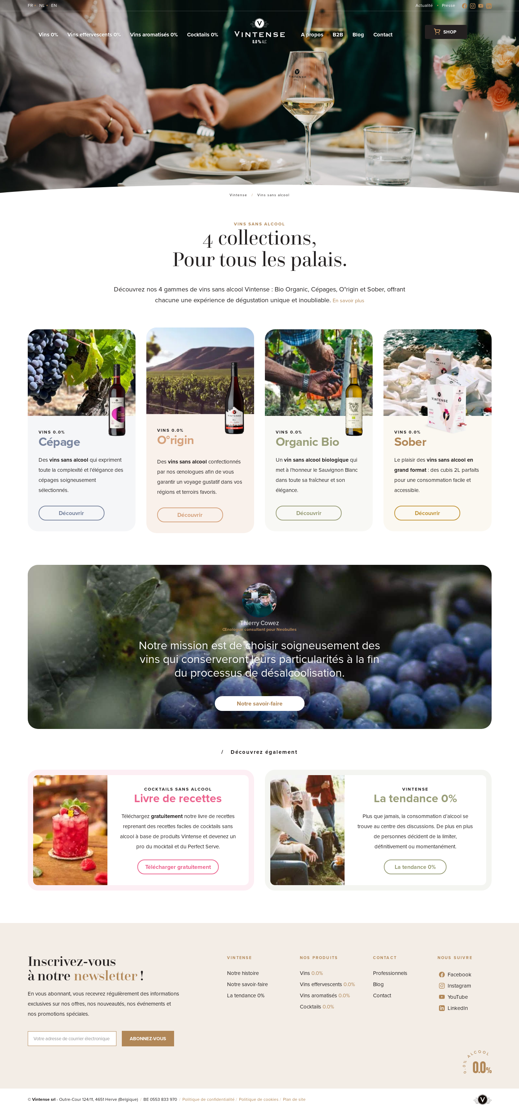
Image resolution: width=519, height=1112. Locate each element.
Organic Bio (307, 441)
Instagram (455, 986)
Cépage (59, 441)
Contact (382, 35)
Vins (311, 973)
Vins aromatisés (325, 995)
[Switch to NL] (42, 5)
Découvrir (71, 513)
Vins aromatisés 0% (154, 35)
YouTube (453, 997)
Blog (358, 35)
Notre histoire (243, 973)
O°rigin (175, 440)
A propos (312, 35)
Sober (410, 441)
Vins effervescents (327, 984)
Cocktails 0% (202, 35)
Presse (448, 5)
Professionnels (390, 973)
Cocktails (317, 1007)
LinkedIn (453, 1008)
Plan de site (294, 1099)
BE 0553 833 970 (160, 1099)
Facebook (455, 975)
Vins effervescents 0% (94, 35)
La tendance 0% (415, 798)
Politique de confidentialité (208, 1099)
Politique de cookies (259, 1099)
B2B (338, 35)
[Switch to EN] (54, 5)
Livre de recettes (178, 798)
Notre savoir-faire (260, 703)
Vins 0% (48, 35)
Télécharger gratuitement (178, 867)
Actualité (424, 5)
